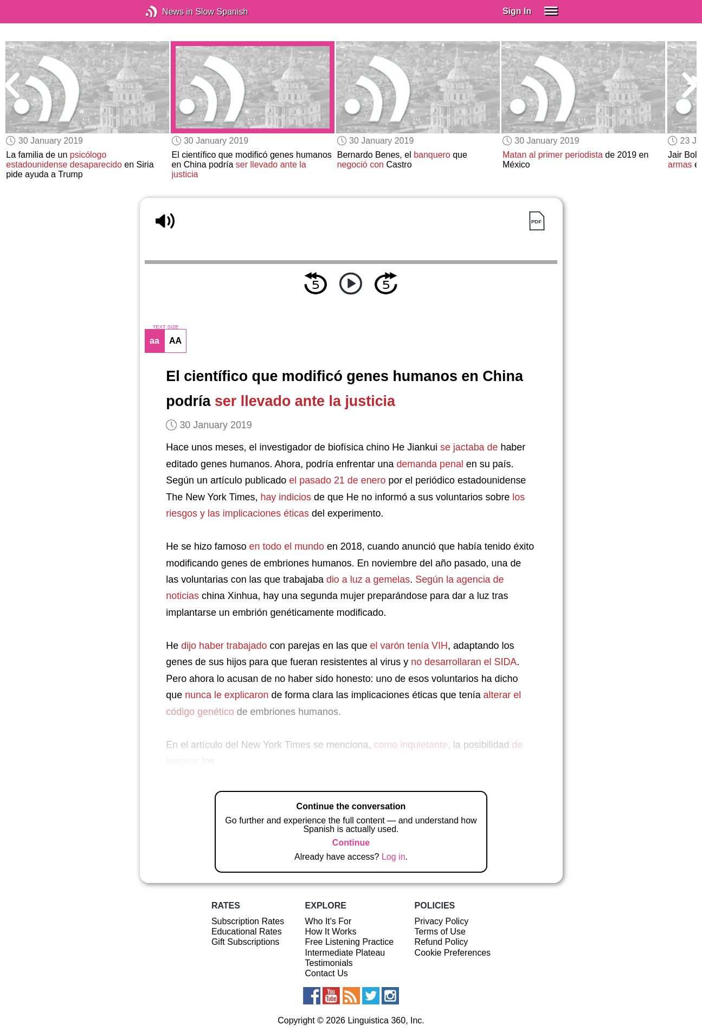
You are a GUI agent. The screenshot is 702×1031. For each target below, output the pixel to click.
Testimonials (329, 963)
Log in (393, 856)
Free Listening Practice (349, 941)
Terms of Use (440, 931)
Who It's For (328, 921)
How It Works (331, 931)
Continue (351, 842)
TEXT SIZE (165, 327)
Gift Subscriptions (245, 941)
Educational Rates (246, 931)
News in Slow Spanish (167, 11)
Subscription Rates (247, 921)
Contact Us (326, 973)
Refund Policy (441, 941)
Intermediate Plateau (345, 952)
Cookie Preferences (453, 952)
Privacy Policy (442, 921)
